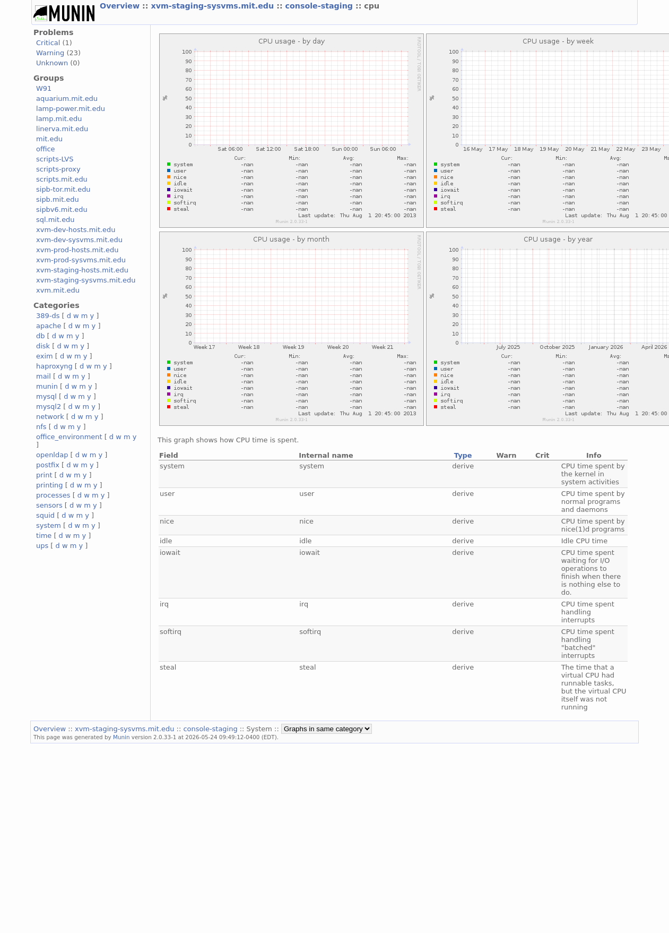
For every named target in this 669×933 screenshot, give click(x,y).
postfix (47, 465)
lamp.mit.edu (59, 119)
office (45, 149)
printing (49, 485)
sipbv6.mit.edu (62, 209)
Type (463, 455)
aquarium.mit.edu (67, 98)
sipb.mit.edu (57, 199)
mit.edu (49, 139)
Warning (50, 53)
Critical (48, 43)
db (40, 336)
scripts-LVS (54, 159)
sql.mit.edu (55, 220)
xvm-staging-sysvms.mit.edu (213, 6)
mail (43, 376)
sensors (49, 505)
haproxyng (54, 366)
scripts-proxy (58, 169)
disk (43, 346)
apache (48, 326)
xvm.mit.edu (58, 290)
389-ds (47, 316)
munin (47, 386)
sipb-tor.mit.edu (63, 189)
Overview (121, 6)
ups (42, 546)
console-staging (320, 6)
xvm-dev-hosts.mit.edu (75, 230)
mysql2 (48, 406)
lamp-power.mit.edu (70, 109)
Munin (121, 737)
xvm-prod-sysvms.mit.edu (81, 260)
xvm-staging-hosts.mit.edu (82, 270)
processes (53, 495)
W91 (43, 88)
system (48, 525)
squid (45, 515)
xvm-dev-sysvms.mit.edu (79, 240)
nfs (41, 427)
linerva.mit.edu (62, 129)
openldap (52, 455)
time (43, 536)
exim (44, 356)
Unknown (52, 63)
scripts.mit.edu (62, 179)
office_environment (69, 437)
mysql (46, 396)
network (50, 417)
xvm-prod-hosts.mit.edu (77, 250)
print (44, 475)
